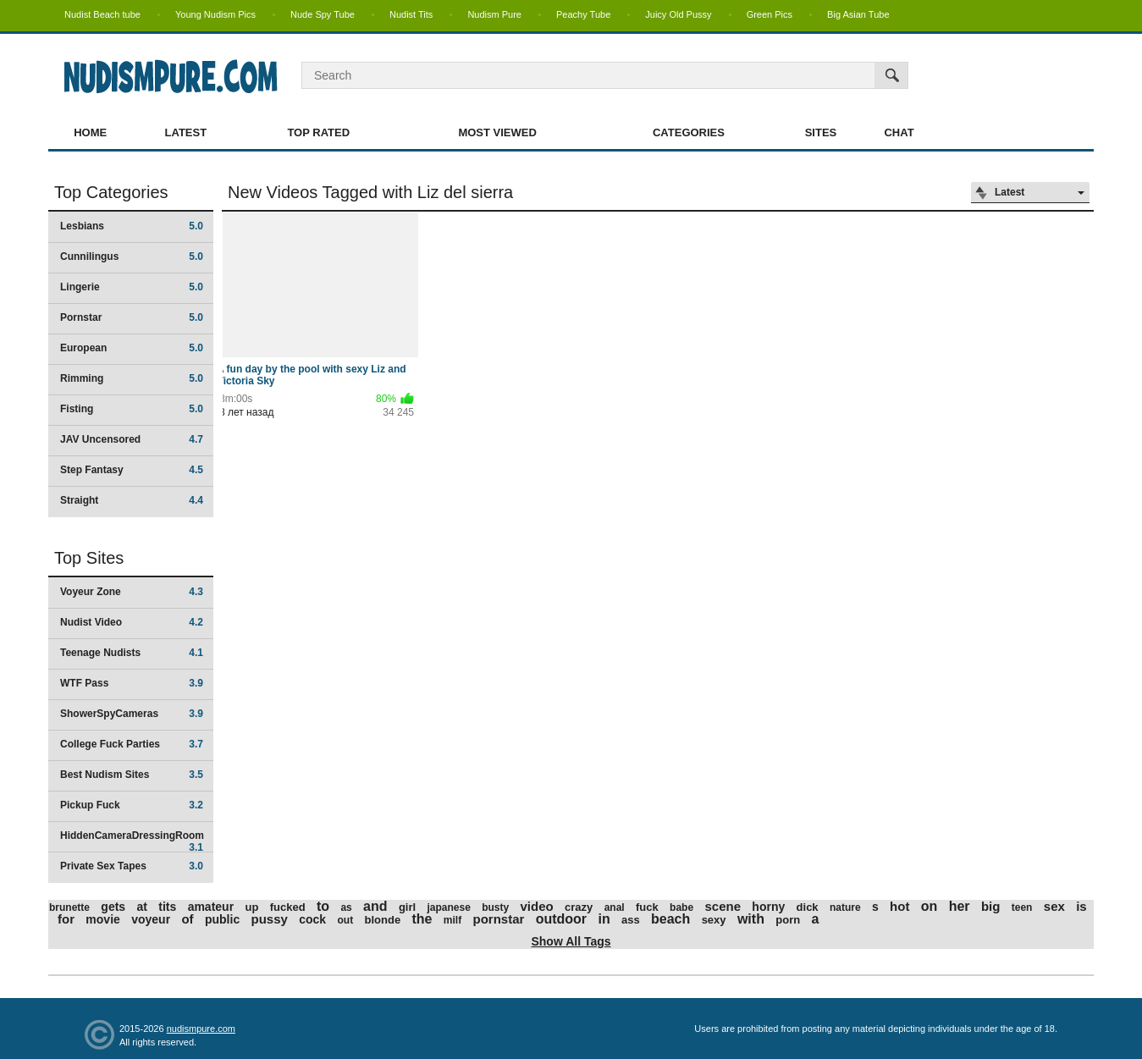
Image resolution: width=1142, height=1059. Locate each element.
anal (614, 907)
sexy (714, 919)
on (929, 906)
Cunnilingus (131, 256)
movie (102, 919)
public (222, 919)
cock (312, 919)
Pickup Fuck (131, 805)
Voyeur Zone (131, 592)
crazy (579, 907)
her (959, 906)
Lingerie (131, 287)
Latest (186, 132)
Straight (131, 500)
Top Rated (318, 132)
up (251, 907)
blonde (383, 919)
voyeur (150, 919)
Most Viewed (497, 132)
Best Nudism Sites (131, 774)
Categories (689, 132)
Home (90, 132)
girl (407, 907)
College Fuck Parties (131, 744)
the (421, 919)
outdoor (561, 919)
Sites (821, 132)
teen (1022, 907)
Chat (898, 132)
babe (681, 907)
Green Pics (769, 14)
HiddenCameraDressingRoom (132, 841)
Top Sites (89, 558)
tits (167, 906)
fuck (647, 907)
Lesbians (131, 226)
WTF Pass (131, 683)
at (141, 906)
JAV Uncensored (131, 439)
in (604, 919)
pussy (269, 919)
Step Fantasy (131, 470)
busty (495, 907)
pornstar (498, 919)
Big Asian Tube (858, 14)
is (1081, 906)
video (537, 906)
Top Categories (111, 192)
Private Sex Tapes (131, 866)
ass (630, 919)
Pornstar (131, 317)
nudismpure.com (201, 1028)
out (346, 920)
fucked (288, 907)
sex (1054, 906)
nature (845, 907)
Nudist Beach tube (102, 14)
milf (452, 920)
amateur (211, 906)
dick (808, 907)
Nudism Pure (494, 14)
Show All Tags (570, 941)
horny (768, 906)
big (991, 906)
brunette (69, 907)
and (375, 906)
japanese (448, 907)
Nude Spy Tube (322, 14)
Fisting (131, 409)
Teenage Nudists (131, 653)
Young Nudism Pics (215, 14)
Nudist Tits (411, 14)
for (66, 919)
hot (899, 906)
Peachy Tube (583, 14)
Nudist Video (131, 622)
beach (670, 919)
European (131, 348)
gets (113, 906)
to (323, 906)
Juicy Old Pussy (678, 14)
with (750, 919)
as (345, 907)
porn (787, 919)
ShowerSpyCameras (131, 714)
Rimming (131, 378)
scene (722, 906)
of (187, 919)
